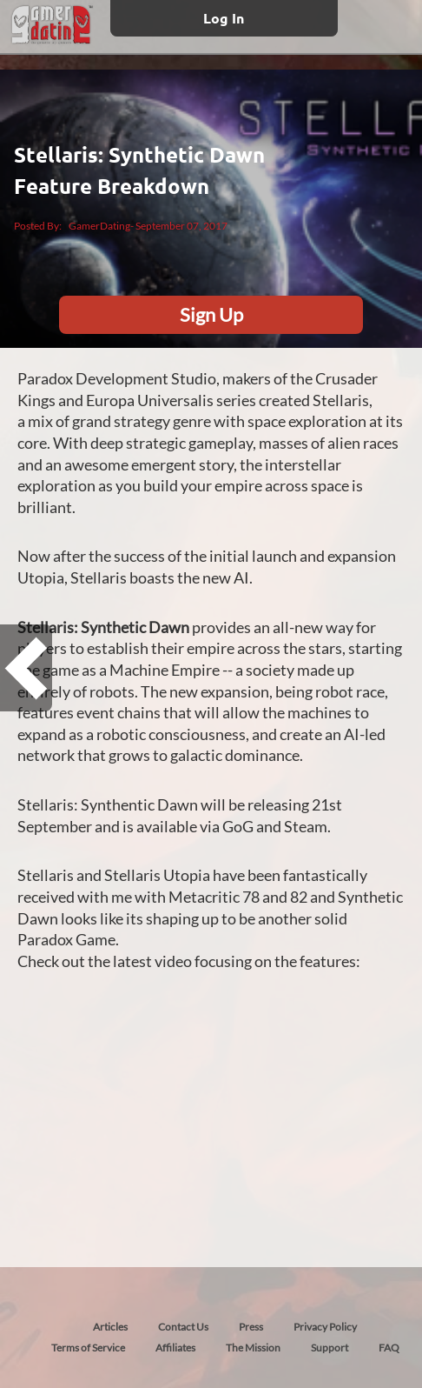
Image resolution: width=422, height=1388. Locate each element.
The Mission (253, 1347)
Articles (110, 1326)
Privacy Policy (325, 1326)
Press (251, 1326)
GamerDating (99, 225)
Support (329, 1347)
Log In (223, 18)
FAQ (389, 1347)
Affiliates (175, 1347)
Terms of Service (88, 1347)
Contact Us (183, 1326)
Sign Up (211, 314)
